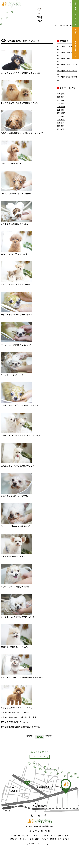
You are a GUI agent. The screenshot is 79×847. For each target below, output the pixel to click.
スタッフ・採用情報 (49, 839)
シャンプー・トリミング (39, 836)
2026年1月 (61, 103)
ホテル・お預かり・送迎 (59, 836)
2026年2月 (61, 100)
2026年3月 (61, 97)
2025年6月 (61, 126)
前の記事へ (30, 736)
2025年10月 (61, 113)
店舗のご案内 (35, 839)
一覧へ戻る (39, 737)
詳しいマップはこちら (39, 757)
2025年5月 (61, 129)
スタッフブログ (63, 839)
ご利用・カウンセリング (19, 836)
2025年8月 (61, 119)
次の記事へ (49, 736)
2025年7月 (61, 123)
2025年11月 (61, 110)
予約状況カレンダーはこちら (75, 13)
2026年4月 (61, 94)
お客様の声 (14, 839)
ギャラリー (24, 839)
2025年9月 (61, 116)
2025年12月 (61, 107)
